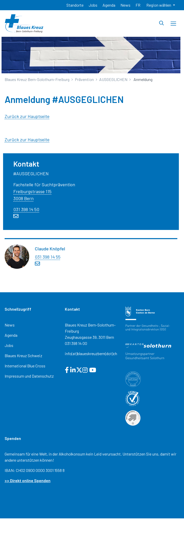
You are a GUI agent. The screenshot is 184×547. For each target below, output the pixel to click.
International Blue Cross (25, 365)
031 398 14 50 (26, 209)
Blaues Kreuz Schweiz (23, 355)
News (10, 324)
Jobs (9, 345)
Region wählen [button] (159, 5)
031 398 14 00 (76, 343)
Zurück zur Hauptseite (27, 116)
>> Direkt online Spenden (27, 480)
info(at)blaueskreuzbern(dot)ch (91, 353)
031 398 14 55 (47, 257)
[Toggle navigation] (173, 23)
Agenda (11, 335)
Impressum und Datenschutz (29, 376)
